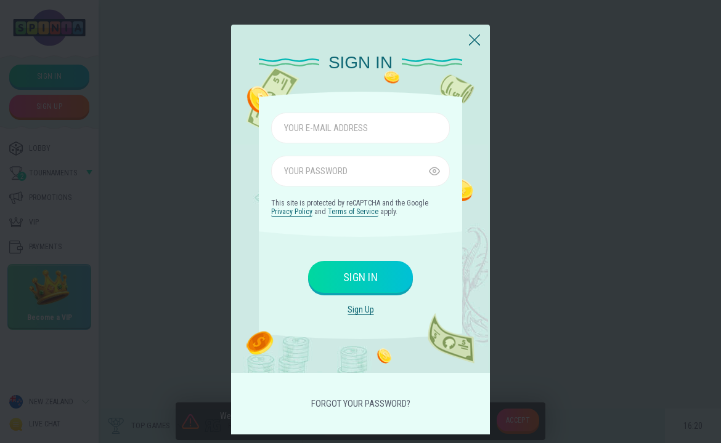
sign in (360, 277)
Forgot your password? (360, 403)
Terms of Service (353, 211)
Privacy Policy (291, 211)
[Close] (474, 40)
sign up (361, 309)
